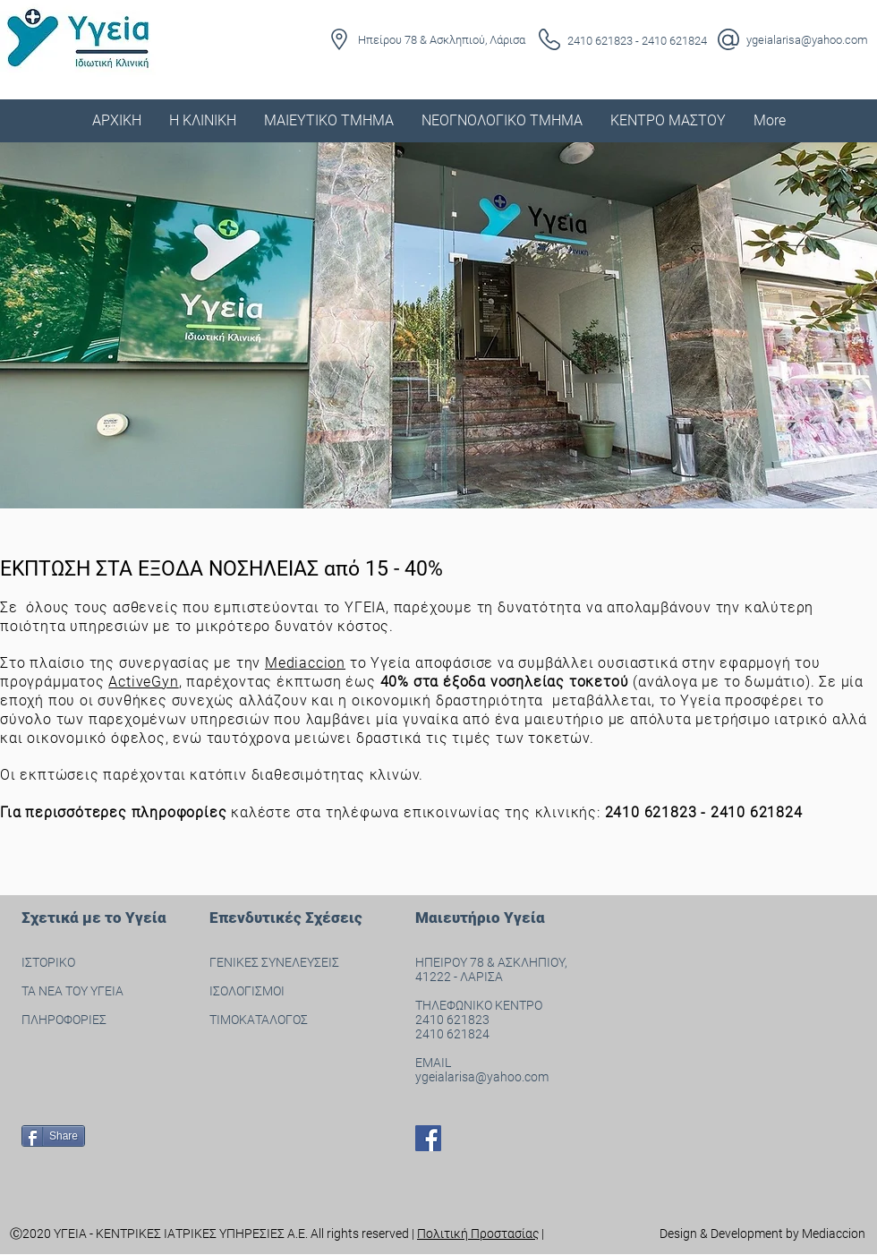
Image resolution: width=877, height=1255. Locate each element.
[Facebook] (428, 1138)
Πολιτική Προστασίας (478, 1233)
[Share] (53, 1136)
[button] (202, 120)
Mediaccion (305, 662)
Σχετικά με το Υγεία (93, 917)
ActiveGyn (143, 681)
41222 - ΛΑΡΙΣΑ (459, 976)
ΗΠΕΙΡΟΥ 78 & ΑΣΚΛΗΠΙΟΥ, (492, 962)
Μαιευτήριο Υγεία (480, 917)
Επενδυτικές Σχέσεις (285, 917)
